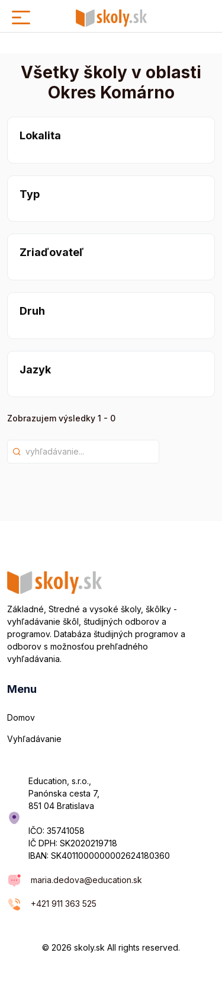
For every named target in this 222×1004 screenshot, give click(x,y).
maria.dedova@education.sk (86, 880)
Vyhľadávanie (34, 739)
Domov (21, 717)
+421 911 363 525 (63, 904)
